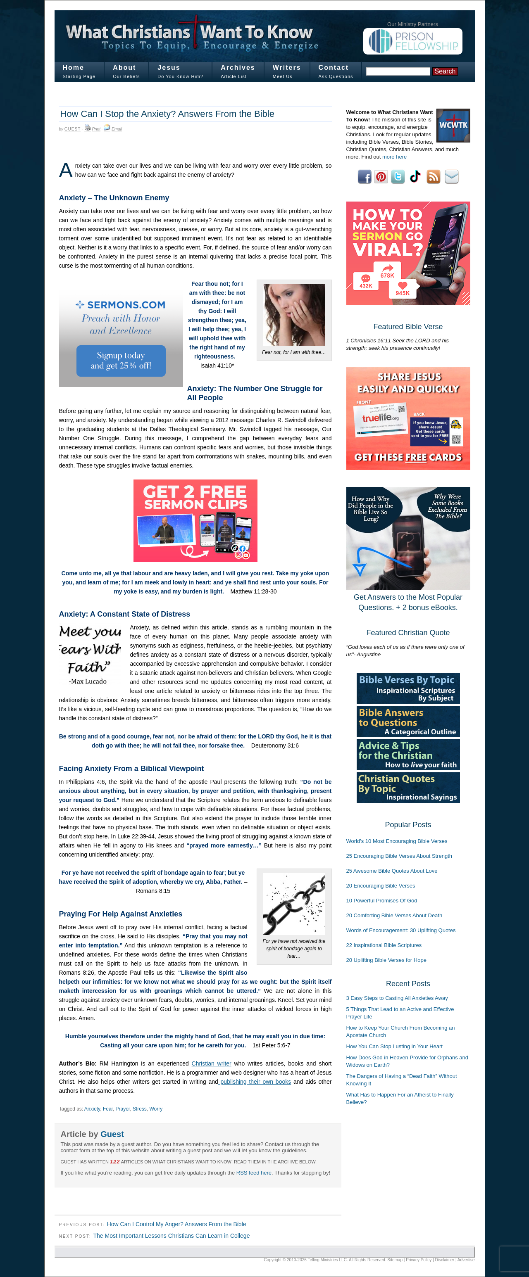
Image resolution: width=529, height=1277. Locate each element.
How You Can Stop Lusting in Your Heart (394, 1046)
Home (73, 67)
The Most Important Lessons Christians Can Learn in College (171, 1235)
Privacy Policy (418, 1260)
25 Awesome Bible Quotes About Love (392, 871)
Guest (72, 129)
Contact (334, 67)
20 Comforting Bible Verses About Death (394, 915)
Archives (238, 67)
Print (96, 129)
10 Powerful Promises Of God (381, 900)
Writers (287, 67)
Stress (140, 1109)
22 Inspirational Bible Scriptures (384, 945)
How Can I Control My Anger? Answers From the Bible (176, 1224)
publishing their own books (254, 1081)
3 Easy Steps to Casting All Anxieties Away (397, 998)
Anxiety (92, 1109)
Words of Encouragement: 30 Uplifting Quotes (401, 930)
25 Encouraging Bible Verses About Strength (399, 856)
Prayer (123, 1109)
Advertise (466, 1260)
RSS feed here (254, 1173)
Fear (108, 1109)
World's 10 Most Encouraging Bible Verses (397, 841)
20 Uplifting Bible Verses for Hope (386, 960)
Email (117, 129)
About (124, 67)
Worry (156, 1109)
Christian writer (211, 1063)
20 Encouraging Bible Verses (380, 886)
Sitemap (395, 1260)
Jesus (168, 67)
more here (394, 157)
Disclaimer (445, 1260)
